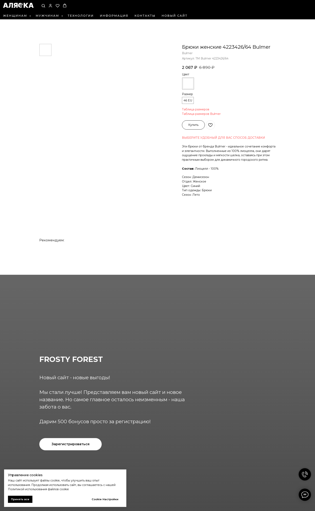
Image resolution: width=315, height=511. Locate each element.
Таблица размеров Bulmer (201, 114)
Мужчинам (48, 16)
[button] (43, 6)
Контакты (144, 16)
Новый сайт (174, 16)
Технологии (81, 16)
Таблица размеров (195, 109)
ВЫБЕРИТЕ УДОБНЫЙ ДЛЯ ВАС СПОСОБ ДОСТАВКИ (223, 138)
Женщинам (15, 16)
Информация (114, 16)
